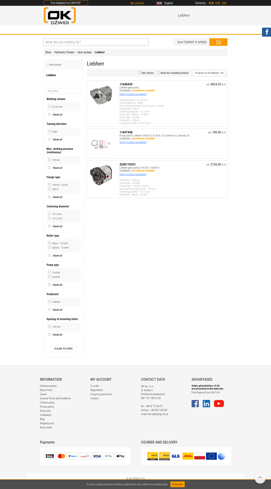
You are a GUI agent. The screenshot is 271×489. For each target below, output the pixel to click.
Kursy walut (46, 427)
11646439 (126, 84)
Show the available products (174, 72)
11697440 (126, 132)
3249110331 (128, 164)
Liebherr (100, 52)
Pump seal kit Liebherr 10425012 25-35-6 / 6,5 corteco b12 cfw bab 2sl (154, 135)
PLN (211, 3)
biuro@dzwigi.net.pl (158, 414)
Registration (96, 390)
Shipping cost (47, 423)
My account (137, 3)
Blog (42, 419)
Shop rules (45, 410)
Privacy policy (47, 406)
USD (224, 3)
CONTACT (170, 30)
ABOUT (65, 30)
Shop (48, 52)
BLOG (97, 30)
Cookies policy (47, 402)
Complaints (45, 415)
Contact (94, 398)
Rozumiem (177, 484)
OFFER (81, 30)
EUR (217, 3)
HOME (48, 30)
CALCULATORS (146, 30)
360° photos (147, 72)
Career (43, 394)
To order (94, 386)
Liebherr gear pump (129, 87)
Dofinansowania (48, 386)
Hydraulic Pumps (64, 52)
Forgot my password (101, 394)
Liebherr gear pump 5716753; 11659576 (139, 167)
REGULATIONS (119, 30)
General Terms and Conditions (55, 398)
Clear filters (63, 348)
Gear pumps (85, 52)
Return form (46, 390)
